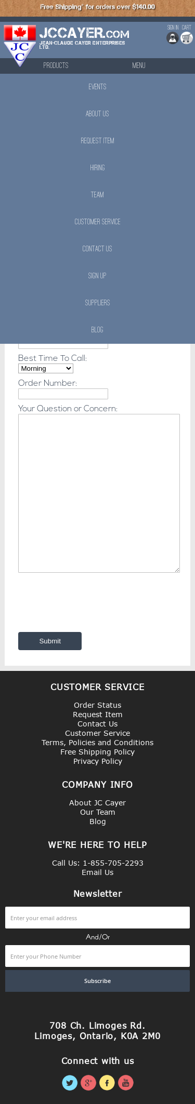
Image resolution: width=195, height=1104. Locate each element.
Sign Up (97, 276)
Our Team (97, 811)
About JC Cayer (97, 802)
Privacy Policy (97, 761)
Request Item (97, 141)
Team (97, 195)
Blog (97, 330)
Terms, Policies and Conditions (97, 742)
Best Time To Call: (52, 359)
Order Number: (47, 384)
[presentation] (94, 601)
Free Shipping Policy (97, 751)
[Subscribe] (97, 981)
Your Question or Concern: (68, 409)
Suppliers (97, 303)
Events (98, 87)
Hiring (97, 168)
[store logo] (20, 46)
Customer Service (98, 222)
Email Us (97, 872)
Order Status (97, 705)
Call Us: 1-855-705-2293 (98, 862)
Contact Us (97, 249)
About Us (97, 114)
